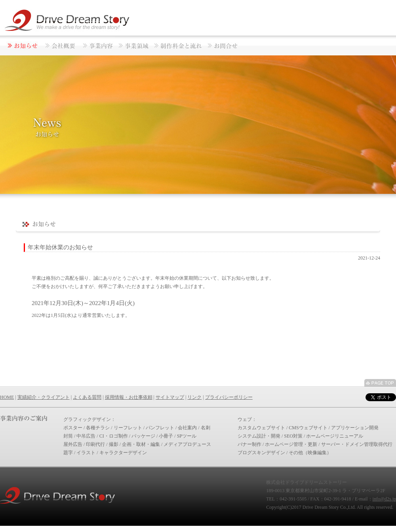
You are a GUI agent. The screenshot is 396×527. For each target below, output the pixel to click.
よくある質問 (87, 397)
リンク (194, 397)
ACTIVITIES (97, 45)
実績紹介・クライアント (43, 397)
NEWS (21, 45)
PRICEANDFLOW (177, 45)
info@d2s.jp (384, 499)
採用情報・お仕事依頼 (128, 397)
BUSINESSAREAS (132, 45)
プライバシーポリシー (229, 397)
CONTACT (223, 45)
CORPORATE (60, 45)
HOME (7, 397)
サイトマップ (170, 397)
